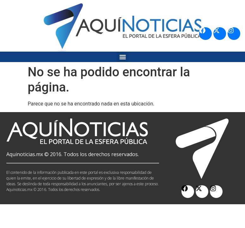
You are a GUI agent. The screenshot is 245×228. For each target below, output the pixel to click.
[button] (122, 57)
